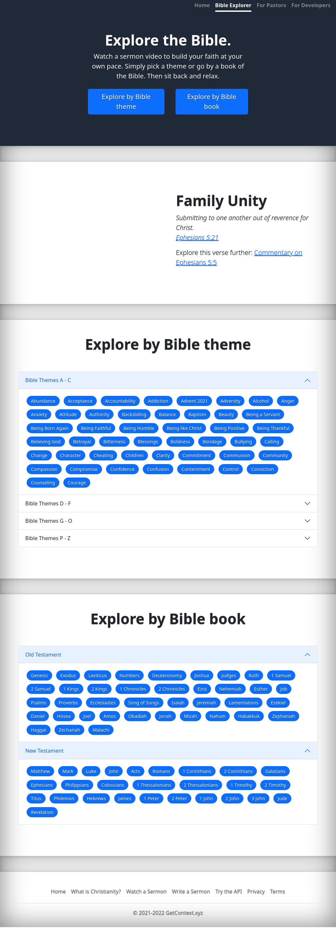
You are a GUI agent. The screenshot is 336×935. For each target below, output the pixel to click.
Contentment (195, 469)
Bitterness (114, 441)
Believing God (46, 441)
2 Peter (179, 798)
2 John (232, 798)
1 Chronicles (133, 689)
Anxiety (39, 414)
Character (70, 455)
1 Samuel (281, 675)
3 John (258, 798)
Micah (190, 716)
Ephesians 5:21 (197, 237)
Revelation (42, 812)
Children (134, 455)
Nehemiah (230, 689)
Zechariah (69, 730)
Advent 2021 (194, 401)
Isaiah (178, 703)
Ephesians (41, 785)
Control (231, 469)
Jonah (165, 716)
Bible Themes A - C (48, 380)
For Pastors (271, 5)
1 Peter (151, 798)
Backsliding (134, 414)
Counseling (43, 482)
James (124, 798)
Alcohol (261, 401)
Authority (99, 414)
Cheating (103, 455)
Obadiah (137, 716)
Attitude (68, 414)
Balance (167, 414)
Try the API (228, 891)
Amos (110, 716)
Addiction (158, 401)
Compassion (44, 469)
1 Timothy (241, 785)
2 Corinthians (238, 771)
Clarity (163, 455)
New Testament (44, 750)
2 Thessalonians (201, 785)
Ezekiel (278, 703)
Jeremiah (206, 703)
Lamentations (243, 703)
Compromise (83, 469)
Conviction (262, 469)
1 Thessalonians (154, 785)
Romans (161, 771)
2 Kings (99, 689)
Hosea (64, 716)
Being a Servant (263, 414)
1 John (206, 798)
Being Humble (138, 428)
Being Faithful (96, 428)
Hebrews (96, 798)
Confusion (158, 469)
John (114, 771)
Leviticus (97, 675)
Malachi (101, 730)
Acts (135, 771)
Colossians (112, 785)
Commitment (196, 455)
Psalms (38, 703)
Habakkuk (249, 716)
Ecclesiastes (103, 703)
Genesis (39, 675)
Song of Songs (143, 703)
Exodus (68, 675)
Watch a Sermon (146, 891)
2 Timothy (275, 785)
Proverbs (68, 703)
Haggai (38, 730)
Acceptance (80, 401)
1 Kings (71, 689)
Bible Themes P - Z (48, 538)
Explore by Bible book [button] (211, 101)
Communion (236, 455)
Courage (77, 482)
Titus (36, 798)
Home (202, 5)
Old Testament (43, 654)
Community (275, 455)
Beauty (226, 414)
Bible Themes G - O (48, 520)
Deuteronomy (167, 675)
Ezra (202, 689)
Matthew (40, 771)
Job (283, 689)
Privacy (256, 891)
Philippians (77, 785)
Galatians (275, 771)
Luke (91, 771)
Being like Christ (184, 428)
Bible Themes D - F (48, 503)
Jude (282, 798)
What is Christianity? (96, 891)
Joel (87, 716)
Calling (271, 441)
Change (39, 455)
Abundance (43, 401)
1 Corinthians (197, 771)
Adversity (230, 401)
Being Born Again (50, 428)
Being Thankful (273, 428)
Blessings (148, 441)
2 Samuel (41, 689)
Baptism (197, 414)
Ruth (254, 675)
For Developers (310, 5)
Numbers (129, 675)
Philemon (64, 798)
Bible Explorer (233, 5)
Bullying (243, 441)
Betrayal (82, 441)
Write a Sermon (191, 891)
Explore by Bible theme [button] (126, 101)
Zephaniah (283, 716)
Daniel (38, 716)
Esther (261, 689)
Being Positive (229, 428)
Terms (277, 891)
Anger (287, 401)
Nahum (218, 716)
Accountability (120, 401)
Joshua (202, 675)
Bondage (212, 441)
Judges (228, 675)
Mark (68, 771)
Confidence (122, 469)
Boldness (180, 441)
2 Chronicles (171, 689)
